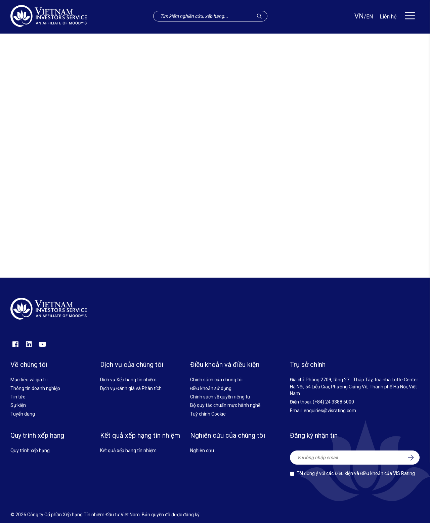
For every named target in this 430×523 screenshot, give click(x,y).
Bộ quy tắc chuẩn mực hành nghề (225, 405)
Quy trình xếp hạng (30, 450)
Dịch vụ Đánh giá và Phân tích (131, 388)
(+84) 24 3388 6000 (333, 402)
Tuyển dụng (22, 414)
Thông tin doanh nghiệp (35, 388)
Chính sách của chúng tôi (216, 379)
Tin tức (17, 396)
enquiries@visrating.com (330, 410)
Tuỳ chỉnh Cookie (208, 414)
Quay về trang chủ (215, 174)
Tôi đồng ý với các (356, 473)
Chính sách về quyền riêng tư (220, 396)
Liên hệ (388, 16)
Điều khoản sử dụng (210, 388)
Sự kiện (18, 405)
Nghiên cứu (202, 450)
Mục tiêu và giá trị (28, 379)
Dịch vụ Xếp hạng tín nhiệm (128, 379)
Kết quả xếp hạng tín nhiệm (128, 450)
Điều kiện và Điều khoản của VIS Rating (375, 473)
